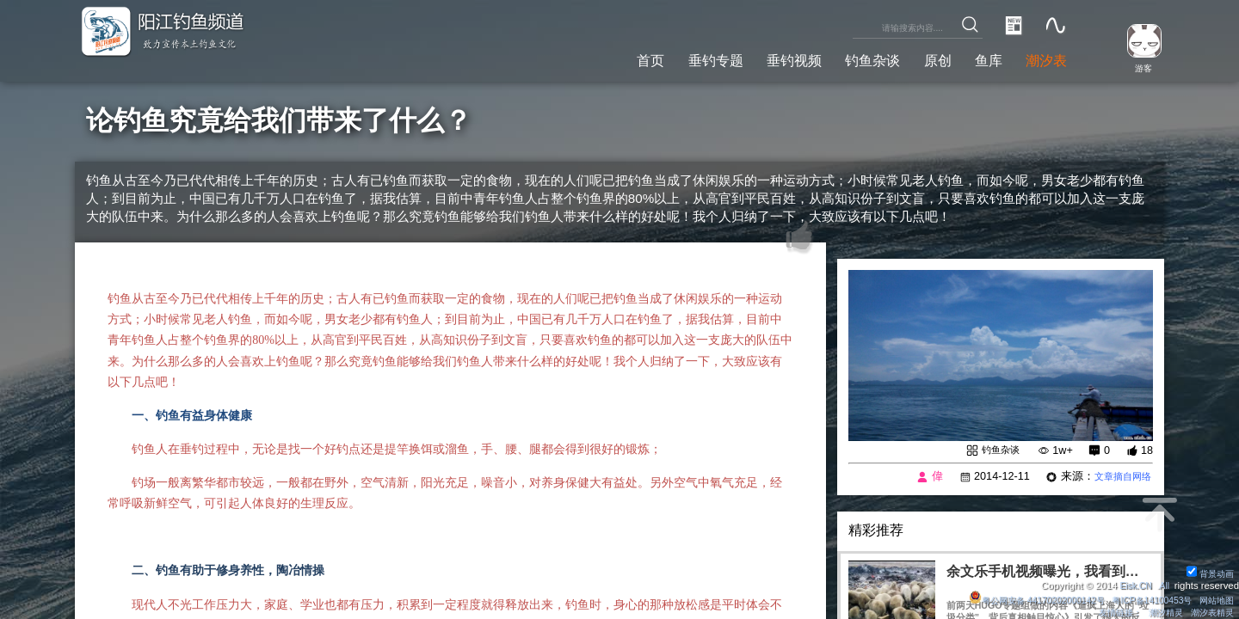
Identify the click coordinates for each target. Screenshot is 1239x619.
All (1163, 584)
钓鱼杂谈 (850, 58)
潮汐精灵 (1159, 612)
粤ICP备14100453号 (1144, 599)
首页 (603, 58)
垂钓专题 (675, 58)
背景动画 (1208, 572)
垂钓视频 (762, 58)
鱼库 (978, 58)
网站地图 (1215, 599)
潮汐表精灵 (1210, 612)
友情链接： (1108, 612)
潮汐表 (1043, 58)
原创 (921, 58)
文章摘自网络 (1117, 478)
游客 (1137, 68)
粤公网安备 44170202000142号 (1018, 599)
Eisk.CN (1132, 584)
